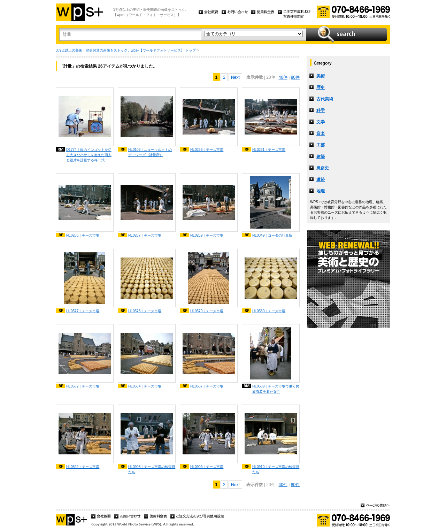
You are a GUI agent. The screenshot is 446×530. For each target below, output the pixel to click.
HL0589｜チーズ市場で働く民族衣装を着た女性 (275, 388)
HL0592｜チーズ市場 (82, 467)
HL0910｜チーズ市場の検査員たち (275, 469)
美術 (320, 76)
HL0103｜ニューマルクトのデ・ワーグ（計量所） (150, 152)
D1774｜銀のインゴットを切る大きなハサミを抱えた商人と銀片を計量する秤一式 (89, 155)
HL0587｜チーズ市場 (206, 386)
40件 (282, 77)
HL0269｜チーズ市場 (206, 235)
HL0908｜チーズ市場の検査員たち (151, 469)
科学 (320, 110)
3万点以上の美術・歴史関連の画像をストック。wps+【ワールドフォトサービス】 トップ (126, 50)
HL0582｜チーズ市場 (82, 386)
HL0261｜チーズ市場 (268, 150)
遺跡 (320, 179)
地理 (320, 191)
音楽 (320, 133)
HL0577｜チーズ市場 (82, 311)
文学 (320, 122)
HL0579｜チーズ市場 (206, 311)
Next (235, 77)
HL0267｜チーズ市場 (144, 235)
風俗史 (322, 168)
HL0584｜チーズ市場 (144, 386)
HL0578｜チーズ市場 (144, 311)
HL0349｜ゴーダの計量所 (272, 235)
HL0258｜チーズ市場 (206, 150)
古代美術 (324, 99)
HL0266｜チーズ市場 (82, 235)
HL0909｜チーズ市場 (206, 467)
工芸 (320, 145)
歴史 (320, 87)
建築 (320, 156)
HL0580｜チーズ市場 (268, 311)
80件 (295, 77)
